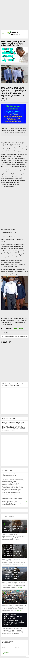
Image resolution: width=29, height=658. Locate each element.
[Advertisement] (13, 16)
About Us (17, 647)
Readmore (8, 541)
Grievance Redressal (7, 653)
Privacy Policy (6, 652)
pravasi (6, 85)
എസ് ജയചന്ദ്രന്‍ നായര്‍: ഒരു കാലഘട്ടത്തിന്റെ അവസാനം (13, 529)
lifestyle (10, 85)
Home (2, 85)
